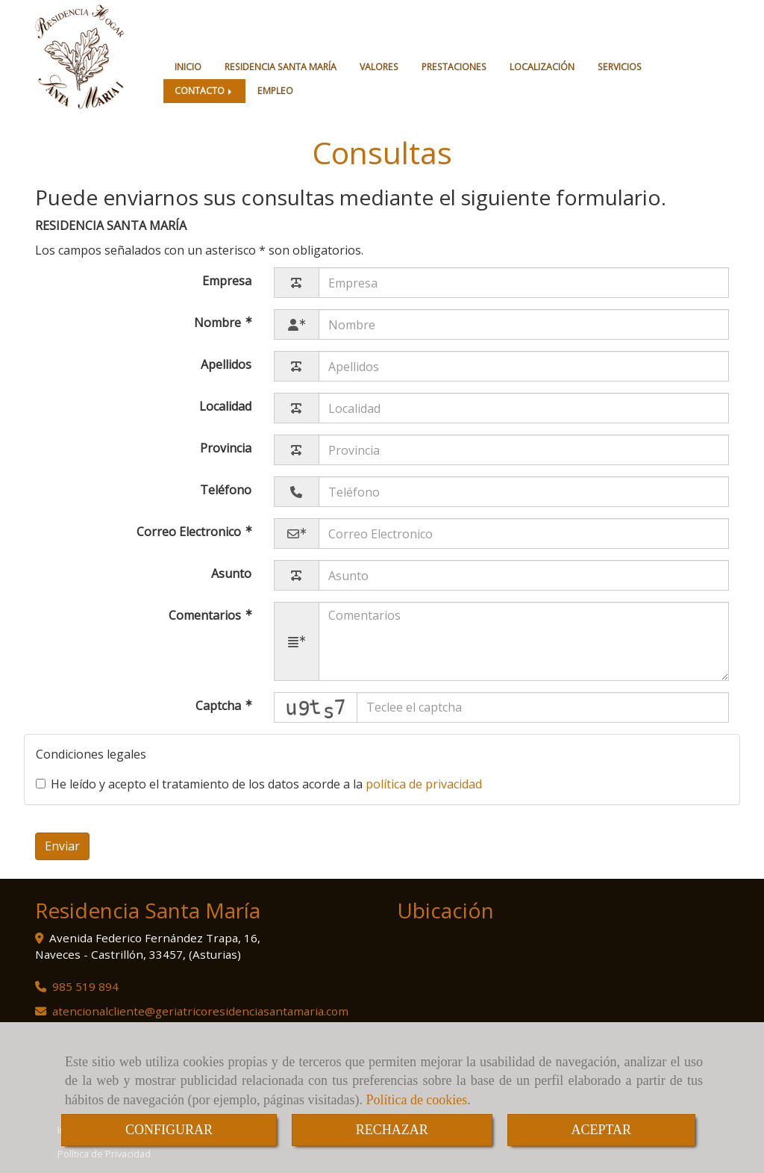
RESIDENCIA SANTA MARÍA (280, 66)
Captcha (219, 705)
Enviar (62, 846)
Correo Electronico (190, 532)
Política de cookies (416, 1099)
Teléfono (225, 490)
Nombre (219, 323)
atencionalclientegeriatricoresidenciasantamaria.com (200, 1011)
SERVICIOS (620, 66)
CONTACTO (204, 90)
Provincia (225, 448)
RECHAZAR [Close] (392, 1129)
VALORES (379, 66)
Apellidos (226, 364)
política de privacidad (424, 784)
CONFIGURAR (169, 1129)
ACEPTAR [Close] (602, 1129)
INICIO (188, 66)
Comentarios (206, 616)
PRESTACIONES (454, 66)
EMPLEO (275, 90)
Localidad (225, 406)
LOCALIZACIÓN (542, 66)
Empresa (226, 281)
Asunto (231, 573)
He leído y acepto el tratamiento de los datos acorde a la (259, 784)
